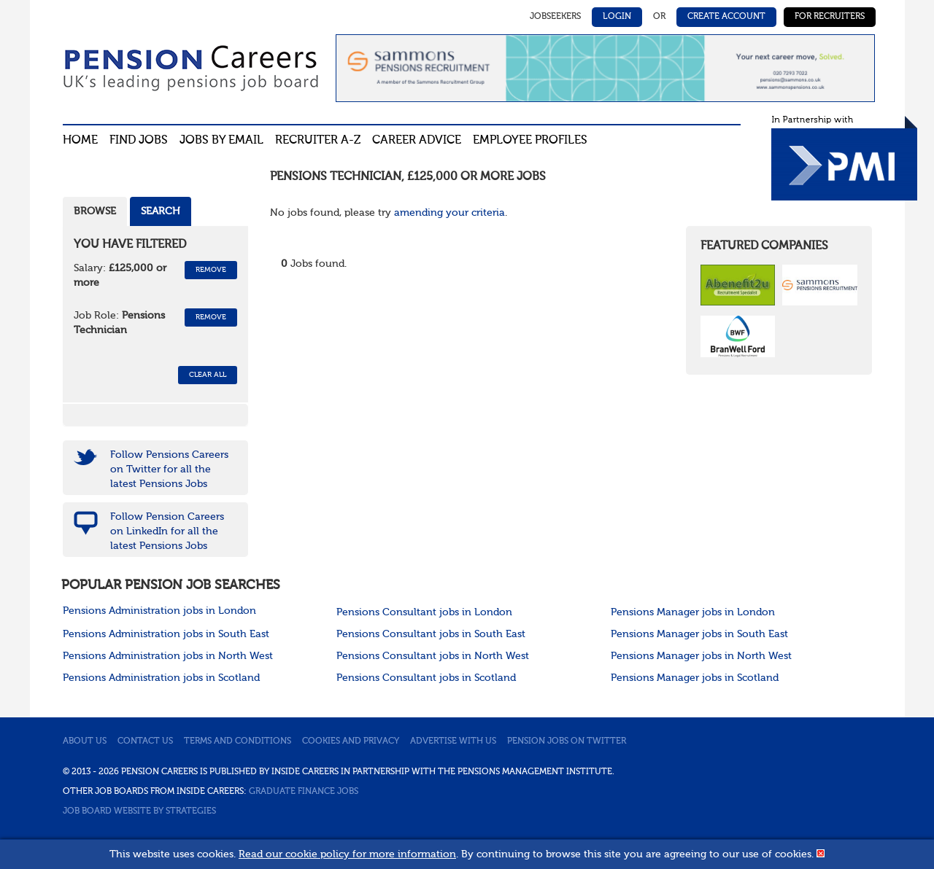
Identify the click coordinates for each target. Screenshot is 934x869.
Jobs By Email (221, 141)
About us (85, 741)
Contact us (145, 741)
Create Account (726, 16)
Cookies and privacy (350, 741)
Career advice (416, 141)
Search (160, 211)
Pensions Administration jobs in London (159, 611)
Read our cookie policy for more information (347, 854)
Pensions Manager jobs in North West (701, 656)
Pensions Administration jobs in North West (168, 656)
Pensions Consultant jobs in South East (430, 634)
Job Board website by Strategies (139, 811)
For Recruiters (830, 16)
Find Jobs (138, 141)
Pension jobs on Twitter (566, 741)
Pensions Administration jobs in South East (166, 634)
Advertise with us (453, 741)
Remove (211, 269)
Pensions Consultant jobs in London (424, 612)
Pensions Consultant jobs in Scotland (426, 678)
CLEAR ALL (207, 374)
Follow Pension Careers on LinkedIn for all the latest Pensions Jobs (167, 531)
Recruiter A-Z (317, 141)
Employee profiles (530, 141)
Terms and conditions (237, 741)
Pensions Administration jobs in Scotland (161, 678)
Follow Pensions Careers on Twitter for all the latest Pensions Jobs (169, 469)
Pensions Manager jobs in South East (699, 634)
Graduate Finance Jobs (303, 791)
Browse (95, 211)
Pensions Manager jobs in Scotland (695, 678)
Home (80, 141)
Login (617, 16)
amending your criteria (449, 213)
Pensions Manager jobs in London (693, 612)
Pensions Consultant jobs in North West (432, 656)
